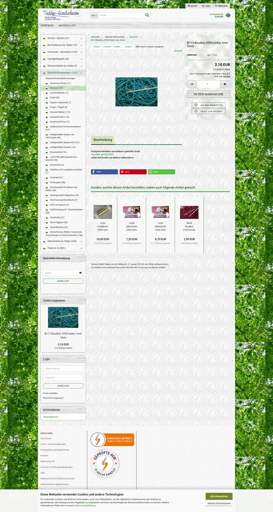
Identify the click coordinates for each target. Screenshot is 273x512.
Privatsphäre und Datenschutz (54, 450)
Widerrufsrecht (47, 461)
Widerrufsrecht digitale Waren (54, 484)
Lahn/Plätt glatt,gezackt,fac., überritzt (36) (62, 158)
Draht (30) (53, 97)
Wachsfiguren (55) (57, 222)
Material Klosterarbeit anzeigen (60, 78)
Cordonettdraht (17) (57, 93)
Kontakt (44, 455)
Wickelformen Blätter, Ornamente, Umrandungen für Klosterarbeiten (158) (64, 233)
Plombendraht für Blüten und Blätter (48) (61, 189)
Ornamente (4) (55, 165)
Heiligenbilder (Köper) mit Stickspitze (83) (60, 136)
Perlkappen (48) (55, 182)
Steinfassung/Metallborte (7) (62, 200)
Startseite (47, 25)
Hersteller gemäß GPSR (102, 154)
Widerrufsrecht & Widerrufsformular (57, 478)
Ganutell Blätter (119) (58, 112)
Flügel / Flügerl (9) (56, 107)
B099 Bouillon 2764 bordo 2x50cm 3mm (189, 227)
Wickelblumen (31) (57, 227)
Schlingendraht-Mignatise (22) (62, 195)
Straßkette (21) (55, 217)
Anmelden (63, 281)
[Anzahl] (208, 84)
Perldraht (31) (54, 177)
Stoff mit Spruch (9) (57, 205)
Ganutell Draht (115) (57, 117)
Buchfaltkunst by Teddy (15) (60, 45)
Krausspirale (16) (56, 152)
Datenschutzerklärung (84, 505)
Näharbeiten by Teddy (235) (60, 241)
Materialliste (67, 25)
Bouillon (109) (54, 88)
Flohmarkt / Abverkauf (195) (60, 52)
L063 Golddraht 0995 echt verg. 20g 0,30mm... (103, 227)
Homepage (143, 267)
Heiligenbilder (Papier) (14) (60, 147)
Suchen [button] (192, 6)
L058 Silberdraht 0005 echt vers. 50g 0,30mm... (131, 227)
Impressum (45, 438)
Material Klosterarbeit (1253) (60, 72)
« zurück (107, 46)
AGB (42, 473)
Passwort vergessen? (53, 398)
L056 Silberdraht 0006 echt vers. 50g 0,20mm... (160, 227)
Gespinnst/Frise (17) (58, 121)
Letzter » (129, 46)
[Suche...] (94, 15)
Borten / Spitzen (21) (56, 38)
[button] (192, 84)
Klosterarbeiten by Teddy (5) (60, 65)
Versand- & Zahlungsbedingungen (56, 467)
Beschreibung (103, 139)
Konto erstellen (50, 393)
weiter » (118, 46)
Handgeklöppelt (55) (56, 59)
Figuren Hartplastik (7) (58, 102)
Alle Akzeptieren (219, 496)
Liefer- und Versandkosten (53, 444)
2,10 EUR (63, 344)
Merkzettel (221, 6)
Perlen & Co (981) (54, 248)
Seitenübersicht (50, 417)
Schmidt (178, 51)
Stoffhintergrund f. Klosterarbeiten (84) (64, 211)
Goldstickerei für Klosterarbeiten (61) (63, 128)
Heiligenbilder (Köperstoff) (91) (63, 142)
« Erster (96, 46)
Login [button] (206, 6)
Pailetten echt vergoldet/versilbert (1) (64, 171)
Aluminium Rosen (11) (58, 83)
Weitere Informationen (219, 503)
